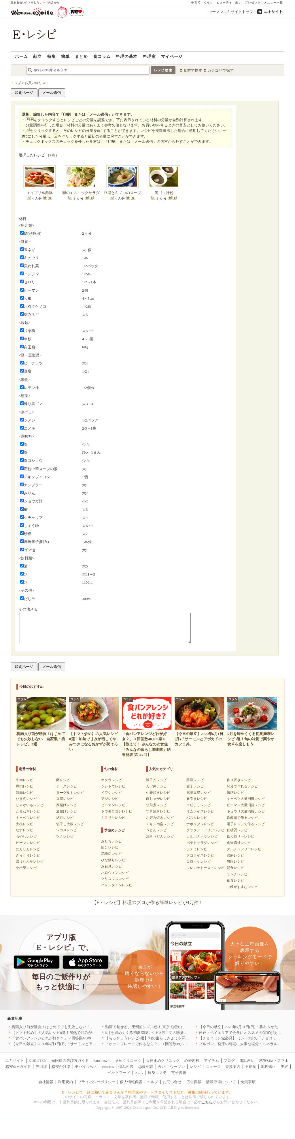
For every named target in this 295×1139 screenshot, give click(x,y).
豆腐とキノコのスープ (122, 193)
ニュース (213, 1066)
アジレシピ (109, 799)
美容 (284, 1066)
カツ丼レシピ (156, 786)
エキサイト (273, 12)
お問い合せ (172, 1082)
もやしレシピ (26, 836)
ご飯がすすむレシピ (242, 887)
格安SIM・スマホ (273, 1060)
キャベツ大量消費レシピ (246, 799)
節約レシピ (235, 855)
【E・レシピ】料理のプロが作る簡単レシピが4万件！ (147, 902)
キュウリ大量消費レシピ (246, 811)
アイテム (211, 1060)
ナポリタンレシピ (200, 824)
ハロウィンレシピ (115, 873)
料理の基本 (126, 56)
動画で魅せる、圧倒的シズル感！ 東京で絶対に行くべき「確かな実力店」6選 (170, 1027)
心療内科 (191, 1060)
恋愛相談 (145, 1066)
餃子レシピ (195, 786)
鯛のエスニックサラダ (81, 193)
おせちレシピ (111, 841)
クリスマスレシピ (115, 879)
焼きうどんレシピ (160, 836)
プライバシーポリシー (96, 1082)
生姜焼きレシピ (158, 793)
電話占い (247, 1060)
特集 (51, 56)
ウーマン (177, 1066)
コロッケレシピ (198, 861)
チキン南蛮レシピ (160, 824)
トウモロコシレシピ (116, 811)
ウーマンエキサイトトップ (230, 12)
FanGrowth (101, 1060)
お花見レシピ (111, 866)
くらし (208, 2)
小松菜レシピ (26, 868)
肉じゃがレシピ (158, 799)
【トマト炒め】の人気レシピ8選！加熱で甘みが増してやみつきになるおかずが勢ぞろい (86, 1032)
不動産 (250, 1066)
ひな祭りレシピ (113, 860)
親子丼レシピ (156, 780)
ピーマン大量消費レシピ (246, 805)
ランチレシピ (237, 874)
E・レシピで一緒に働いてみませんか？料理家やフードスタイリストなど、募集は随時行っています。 (147, 1092)
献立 (37, 56)
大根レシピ (24, 824)
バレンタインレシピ (116, 885)
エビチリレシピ (198, 805)
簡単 (65, 56)
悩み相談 (125, 1066)
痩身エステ (157, 1072)
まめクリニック (128, 1060)
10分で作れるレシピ (242, 786)
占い (238, 2)
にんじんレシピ (28, 849)
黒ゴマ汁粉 (164, 193)
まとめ (81, 56)
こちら (207, 1102)
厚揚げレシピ (66, 805)
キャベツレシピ (28, 818)
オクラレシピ (111, 780)
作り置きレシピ (239, 780)
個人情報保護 (131, 1082)
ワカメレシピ (66, 830)
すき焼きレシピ (158, 811)
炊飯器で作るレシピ (242, 818)
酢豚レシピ (195, 780)
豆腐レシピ (64, 799)
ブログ (229, 1060)
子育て (196, 2)
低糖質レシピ (237, 830)
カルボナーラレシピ (202, 836)
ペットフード (119, 1072)
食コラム (102, 56)
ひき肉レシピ (26, 799)
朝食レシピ (235, 868)
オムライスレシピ (200, 811)
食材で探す (193, 70)
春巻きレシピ (196, 799)
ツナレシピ (64, 836)
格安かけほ (61, 1066)
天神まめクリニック (163, 1060)
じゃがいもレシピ (30, 805)
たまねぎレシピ (28, 811)
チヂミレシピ (196, 849)
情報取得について (221, 1082)
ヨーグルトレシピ (70, 793)
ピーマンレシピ (28, 843)
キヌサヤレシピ (113, 818)
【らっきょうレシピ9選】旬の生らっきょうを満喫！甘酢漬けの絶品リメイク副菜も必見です (183, 1038)
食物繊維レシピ (239, 843)
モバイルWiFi (86, 1066)
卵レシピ (63, 780)
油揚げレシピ (66, 811)
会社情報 (45, 1082)
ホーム (21, 56)
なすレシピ (24, 830)
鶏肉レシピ (24, 793)
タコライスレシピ (200, 855)
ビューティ (224, 2)
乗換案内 (232, 1066)
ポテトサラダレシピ (202, 843)
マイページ (172, 56)
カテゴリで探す (220, 70)
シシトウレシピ (113, 786)
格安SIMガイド (18, 1066)
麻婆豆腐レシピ (198, 793)
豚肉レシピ (24, 786)
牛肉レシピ (24, 780)
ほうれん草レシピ (30, 861)
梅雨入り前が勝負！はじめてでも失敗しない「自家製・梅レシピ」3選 (71, 1027)
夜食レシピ (235, 880)
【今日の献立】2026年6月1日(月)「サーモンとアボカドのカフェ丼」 (69, 1044)
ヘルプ (152, 1082)
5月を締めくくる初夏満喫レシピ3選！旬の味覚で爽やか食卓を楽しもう (165, 1032)
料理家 (149, 56)
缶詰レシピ (235, 793)
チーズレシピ (66, 786)
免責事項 (248, 1082)
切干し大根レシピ (70, 824)
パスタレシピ (196, 818)
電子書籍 (178, 1072)
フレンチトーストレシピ (205, 868)
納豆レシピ (64, 818)
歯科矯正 (268, 1066)
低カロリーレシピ (240, 836)
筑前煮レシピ (156, 805)
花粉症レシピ (111, 854)
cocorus (108, 1066)
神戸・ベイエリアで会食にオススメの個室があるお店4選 (246, 1032)
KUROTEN (37, 1060)
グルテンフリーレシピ (244, 849)
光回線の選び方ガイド (70, 1060)
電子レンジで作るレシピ (246, 824)
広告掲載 (193, 1082)
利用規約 (65, 1082)
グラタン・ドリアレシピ (205, 830)
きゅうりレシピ (28, 855)
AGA (139, 1072)
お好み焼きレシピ (160, 818)
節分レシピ (109, 847)
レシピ (195, 1066)
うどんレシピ (156, 830)
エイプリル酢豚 (40, 193)
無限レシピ (235, 861)
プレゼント (253, 2)
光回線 (41, 1066)
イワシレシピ (111, 793)
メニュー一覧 (273, 2)
